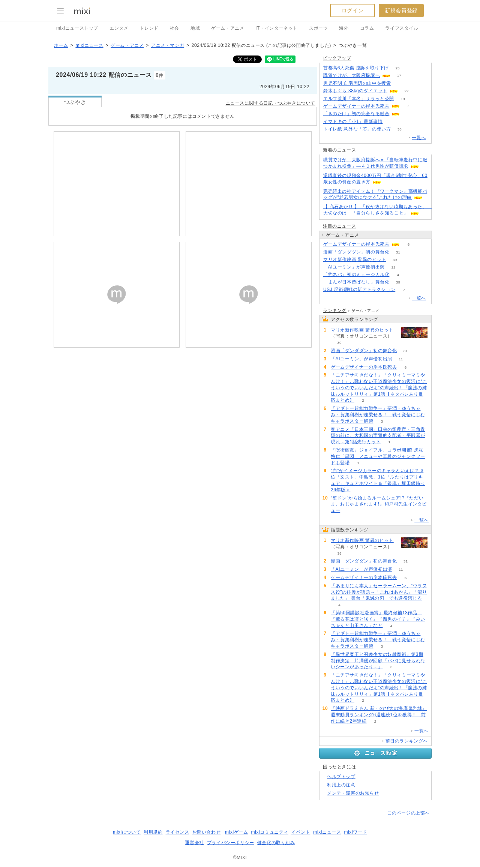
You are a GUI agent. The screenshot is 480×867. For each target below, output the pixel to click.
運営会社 (194, 842)
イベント (300, 832)
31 (398, 252)
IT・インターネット (276, 28)
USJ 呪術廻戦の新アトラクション (359, 289)
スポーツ (318, 28)
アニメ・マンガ (167, 45)
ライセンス (177, 832)
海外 (343, 28)
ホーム (61, 45)
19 (402, 99)
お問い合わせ (206, 832)
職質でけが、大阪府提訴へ (351, 75)
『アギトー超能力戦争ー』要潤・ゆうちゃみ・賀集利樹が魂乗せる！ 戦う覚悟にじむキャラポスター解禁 (378, 415)
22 (406, 91)
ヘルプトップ (341, 776)
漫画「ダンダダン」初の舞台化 (356, 252)
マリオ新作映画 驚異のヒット (354, 259)
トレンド (149, 28)
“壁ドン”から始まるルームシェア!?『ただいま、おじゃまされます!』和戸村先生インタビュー (379, 504)
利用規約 (153, 832)
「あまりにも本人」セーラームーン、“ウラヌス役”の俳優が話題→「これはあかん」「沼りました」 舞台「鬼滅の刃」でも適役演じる (379, 592)
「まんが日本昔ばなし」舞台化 (356, 282)
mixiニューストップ (77, 28)
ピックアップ (337, 58)
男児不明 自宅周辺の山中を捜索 (357, 83)
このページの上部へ (408, 813)
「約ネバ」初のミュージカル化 (356, 274)
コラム (367, 28)
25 (397, 68)
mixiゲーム (236, 832)
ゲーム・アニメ (227, 28)
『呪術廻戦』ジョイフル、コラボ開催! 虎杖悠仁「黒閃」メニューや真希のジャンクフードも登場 (378, 456)
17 (399, 76)
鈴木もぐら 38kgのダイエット (355, 90)
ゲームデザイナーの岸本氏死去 (356, 106)
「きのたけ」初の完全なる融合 (356, 113)
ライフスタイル (401, 28)
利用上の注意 (341, 785)
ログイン (352, 11)
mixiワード (355, 832)
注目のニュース (339, 226)
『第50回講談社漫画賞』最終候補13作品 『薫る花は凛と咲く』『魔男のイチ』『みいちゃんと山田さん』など (378, 619)
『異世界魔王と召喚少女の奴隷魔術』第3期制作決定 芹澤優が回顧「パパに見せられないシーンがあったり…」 (378, 661)
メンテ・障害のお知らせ (353, 793)
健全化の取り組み (276, 842)
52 (391, 122)
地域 (195, 28)
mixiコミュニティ (269, 832)
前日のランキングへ (407, 741)
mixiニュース (89, 45)
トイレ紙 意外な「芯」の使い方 (357, 129)
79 (400, 83)
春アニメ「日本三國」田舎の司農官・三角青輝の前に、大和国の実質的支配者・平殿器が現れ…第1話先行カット (378, 436)
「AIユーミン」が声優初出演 (354, 267)
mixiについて (127, 832)
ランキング (334, 310)
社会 (174, 28)
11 (393, 267)
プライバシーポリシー (230, 842)
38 (400, 129)
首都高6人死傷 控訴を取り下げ (356, 67)
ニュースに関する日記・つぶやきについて (270, 103)
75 (408, 114)
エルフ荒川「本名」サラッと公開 (358, 98)
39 (395, 260)
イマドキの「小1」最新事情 (352, 121)
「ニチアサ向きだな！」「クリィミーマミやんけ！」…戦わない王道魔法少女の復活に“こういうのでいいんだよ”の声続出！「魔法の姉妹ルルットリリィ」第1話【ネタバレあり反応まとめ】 (379, 387)
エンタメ (119, 28)
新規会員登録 (401, 11)
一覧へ (419, 137)
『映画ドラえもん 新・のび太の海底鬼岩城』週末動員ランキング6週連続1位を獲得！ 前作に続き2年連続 (379, 715)
